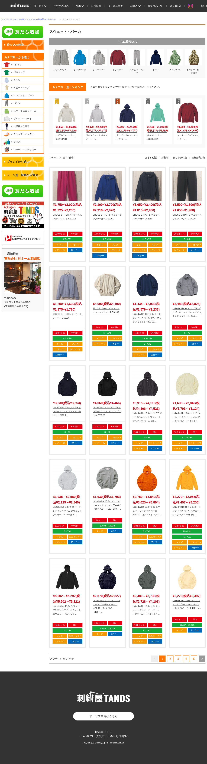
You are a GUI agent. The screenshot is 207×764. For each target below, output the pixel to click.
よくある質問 (115, 6)
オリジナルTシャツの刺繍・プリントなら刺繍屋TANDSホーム (29, 19)
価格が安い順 (180, 157)
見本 (80, 6)
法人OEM (175, 6)
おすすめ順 (151, 157)
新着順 (164, 157)
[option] (67, 121)
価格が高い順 (198, 157)
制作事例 (96, 6)
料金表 (135, 6)
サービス (40, 6)
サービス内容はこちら (103, 716)
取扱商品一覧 (155, 6)
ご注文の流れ (61, 6)
